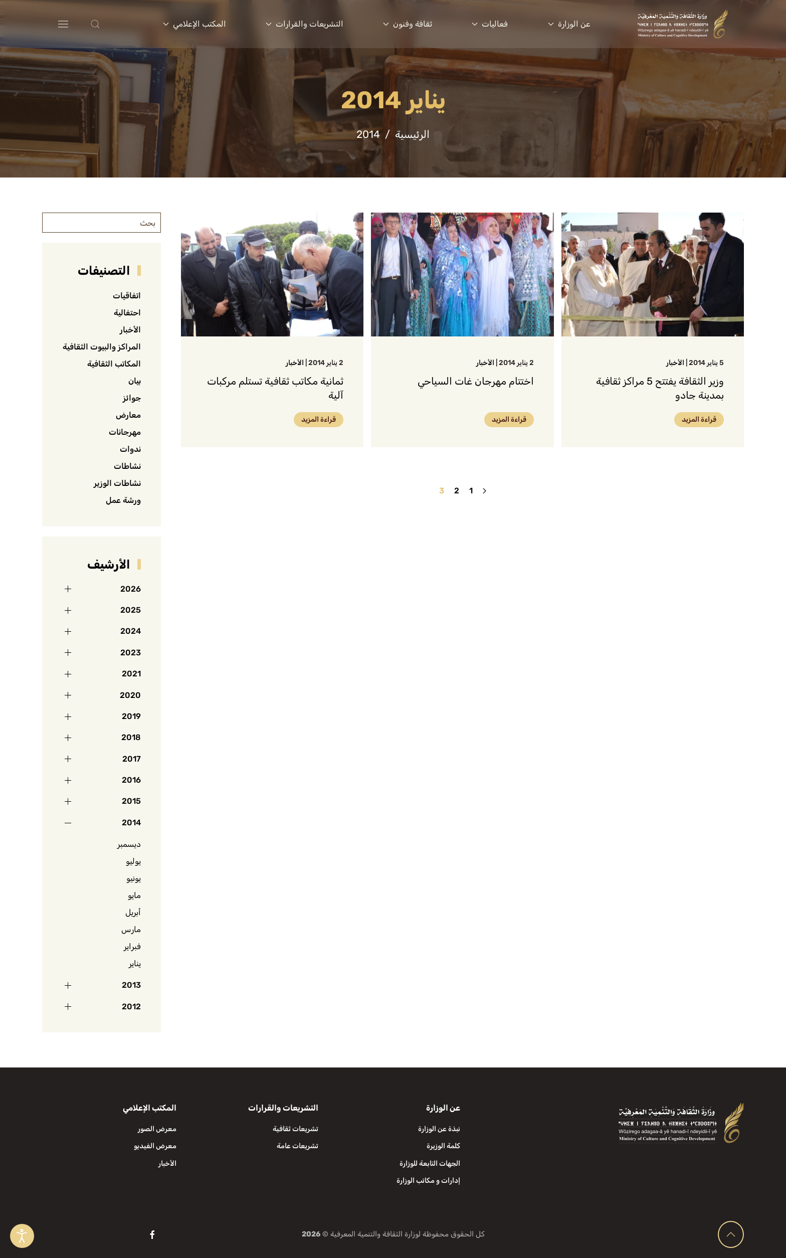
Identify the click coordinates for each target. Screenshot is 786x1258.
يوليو (133, 861)
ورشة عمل (123, 500)
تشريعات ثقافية (295, 1129)
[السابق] (484, 490)
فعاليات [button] (490, 24)
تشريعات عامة (297, 1146)
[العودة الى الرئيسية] (683, 24)
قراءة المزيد (699, 419)
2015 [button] (131, 801)
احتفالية (127, 312)
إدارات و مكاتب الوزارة (428, 1180)
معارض (128, 415)
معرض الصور (157, 1129)
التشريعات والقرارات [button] (304, 24)
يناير (135, 963)
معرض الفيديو (155, 1146)
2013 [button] (131, 985)
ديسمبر (129, 844)
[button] (115, 24)
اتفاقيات (127, 295)
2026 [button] (130, 589)
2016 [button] (131, 780)
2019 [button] (131, 716)
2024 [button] (130, 631)
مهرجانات (125, 432)
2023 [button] (130, 652)
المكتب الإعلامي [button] (194, 24)
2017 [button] (131, 759)
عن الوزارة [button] (569, 24)
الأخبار (675, 362)
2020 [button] (130, 695)
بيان (134, 381)
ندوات (130, 449)
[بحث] (101, 223)
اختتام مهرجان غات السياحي (476, 381)
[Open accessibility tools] (22, 1236)
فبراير (132, 946)
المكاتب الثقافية (114, 364)
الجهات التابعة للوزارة (430, 1163)
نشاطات (127, 466)
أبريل (133, 912)
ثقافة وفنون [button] (407, 24)
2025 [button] (130, 610)
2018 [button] (131, 737)
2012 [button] (131, 1006)
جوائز (132, 398)
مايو (134, 895)
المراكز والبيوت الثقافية (102, 346)
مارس (131, 929)
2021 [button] (131, 673)
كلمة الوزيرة (443, 1146)
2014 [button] (131, 822)
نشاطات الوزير (117, 483)
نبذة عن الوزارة (439, 1129)
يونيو (133, 878)
